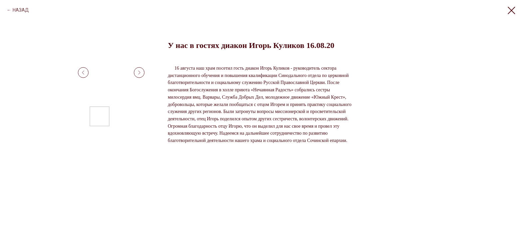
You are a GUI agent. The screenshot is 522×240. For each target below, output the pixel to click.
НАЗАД (21, 10)
